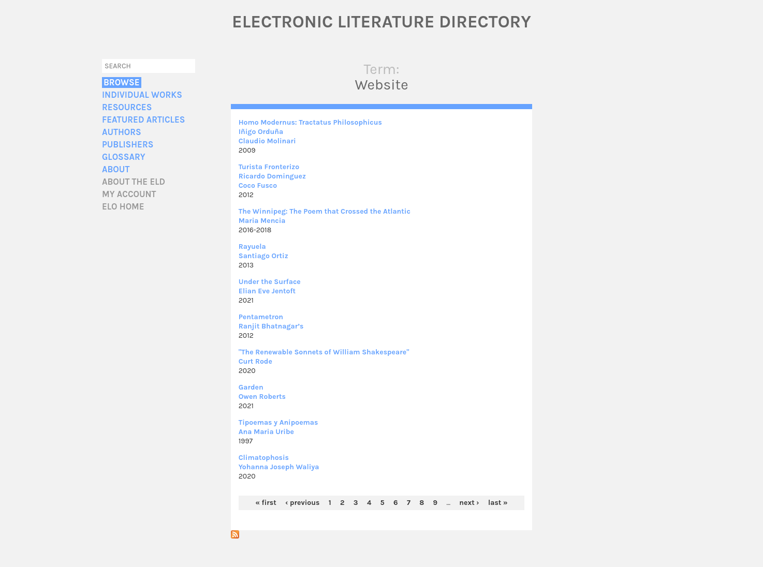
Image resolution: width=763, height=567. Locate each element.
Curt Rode (255, 361)
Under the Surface (270, 281)
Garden (251, 387)
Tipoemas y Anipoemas (278, 422)
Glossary (123, 157)
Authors (121, 132)
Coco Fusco (258, 185)
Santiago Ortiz (263, 255)
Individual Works (142, 95)
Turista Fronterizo (269, 166)
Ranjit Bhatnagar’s (271, 326)
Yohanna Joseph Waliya (279, 466)
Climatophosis (264, 457)
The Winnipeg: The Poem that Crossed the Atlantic (324, 211)
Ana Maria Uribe (266, 431)
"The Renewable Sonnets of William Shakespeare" (324, 352)
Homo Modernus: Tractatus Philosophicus (310, 122)
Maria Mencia (262, 220)
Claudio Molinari (267, 141)
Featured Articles (143, 120)
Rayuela (252, 246)
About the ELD (133, 182)
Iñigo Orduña (261, 131)
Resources (127, 107)
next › (469, 502)
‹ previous (302, 502)
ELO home (123, 207)
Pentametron (261, 316)
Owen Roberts (262, 396)
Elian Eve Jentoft (267, 291)
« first (265, 502)
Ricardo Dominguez (272, 176)
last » (498, 502)
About (115, 169)
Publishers (127, 145)
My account (129, 194)
